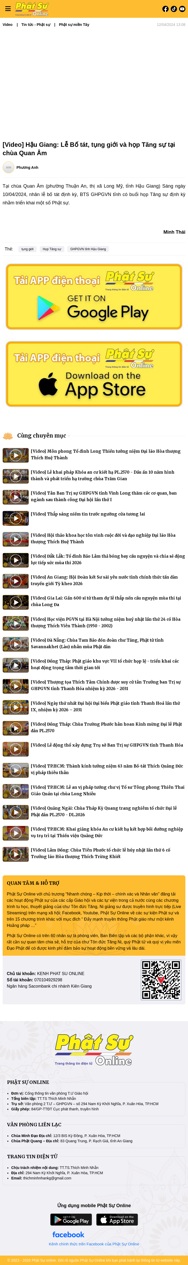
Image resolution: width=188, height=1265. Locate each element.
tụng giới (27, 249)
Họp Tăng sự (52, 249)
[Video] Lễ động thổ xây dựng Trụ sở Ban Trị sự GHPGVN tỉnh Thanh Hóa (107, 745)
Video (8, 25)
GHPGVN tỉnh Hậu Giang (88, 249)
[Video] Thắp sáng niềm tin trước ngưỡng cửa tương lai (88, 514)
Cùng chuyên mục (41, 435)
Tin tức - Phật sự (35, 25)
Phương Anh (27, 167)
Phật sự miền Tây (74, 25)
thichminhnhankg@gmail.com (47, 1178)
